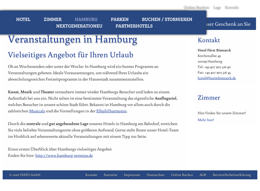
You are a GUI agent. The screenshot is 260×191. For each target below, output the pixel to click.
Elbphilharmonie (111, 110)
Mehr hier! (206, 119)
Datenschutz (155, 174)
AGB (203, 174)
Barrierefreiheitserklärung (232, 174)
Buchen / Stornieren (167, 19)
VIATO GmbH (30, 174)
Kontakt (232, 7)
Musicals (37, 110)
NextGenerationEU (79, 26)
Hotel (23, 19)
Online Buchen (196, 7)
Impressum (132, 174)
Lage (217, 7)
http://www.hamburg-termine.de (64, 155)
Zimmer (53, 19)
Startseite (110, 174)
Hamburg (86, 19)
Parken (120, 19)
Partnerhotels (134, 26)
